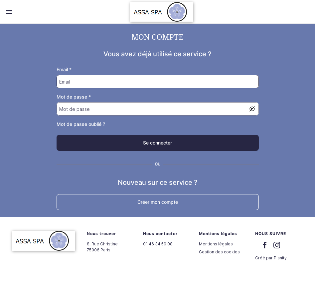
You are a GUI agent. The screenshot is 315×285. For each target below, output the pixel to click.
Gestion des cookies (219, 251)
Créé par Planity (271, 257)
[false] (158, 143)
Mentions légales (216, 243)
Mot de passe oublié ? (81, 124)
